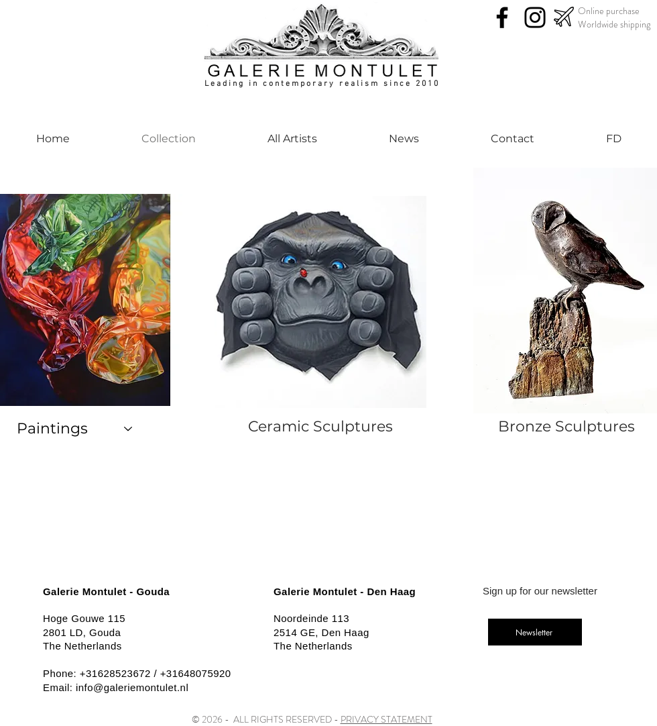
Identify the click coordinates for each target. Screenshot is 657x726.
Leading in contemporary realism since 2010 (322, 84)
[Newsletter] (535, 632)
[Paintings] (75, 428)
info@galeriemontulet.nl (132, 687)
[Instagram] (535, 17)
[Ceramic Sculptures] (320, 426)
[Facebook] (502, 17)
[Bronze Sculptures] (566, 426)
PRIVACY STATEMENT (386, 719)
